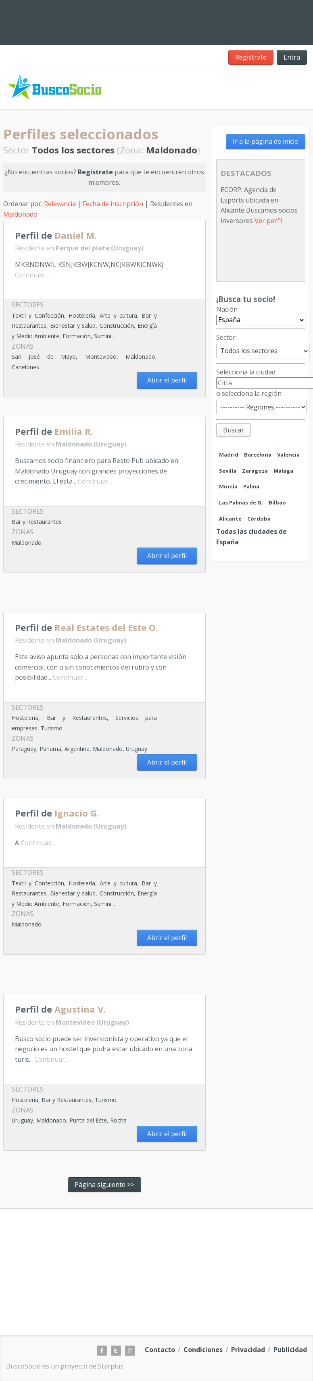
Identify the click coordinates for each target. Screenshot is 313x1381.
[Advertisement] (97, 595)
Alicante (230, 518)
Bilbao (277, 502)
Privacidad (248, 1349)
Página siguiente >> (104, 1184)
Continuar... (32, 275)
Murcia (228, 486)
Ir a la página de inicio (265, 141)
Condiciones (203, 1349)
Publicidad (290, 1349)
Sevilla (227, 470)
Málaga (283, 470)
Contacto (160, 1349)
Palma (251, 486)
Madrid (228, 454)
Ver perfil (268, 220)
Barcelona (257, 454)
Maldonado (20, 214)
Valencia (288, 454)
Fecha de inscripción (113, 203)
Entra (292, 57)
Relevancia (60, 203)
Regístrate (251, 57)
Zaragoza (255, 470)
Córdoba (259, 518)
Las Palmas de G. (241, 502)
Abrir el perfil (167, 380)
